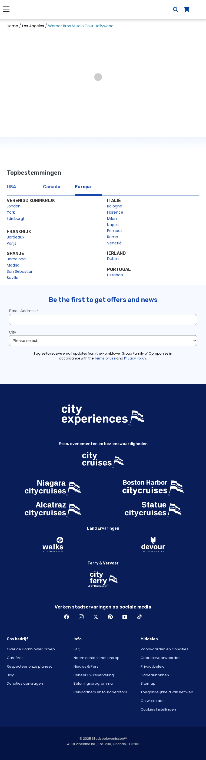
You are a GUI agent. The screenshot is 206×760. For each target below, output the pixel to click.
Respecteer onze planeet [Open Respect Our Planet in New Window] (29, 666)
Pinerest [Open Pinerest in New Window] (110, 616)
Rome (112, 237)
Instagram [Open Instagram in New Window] (81, 616)
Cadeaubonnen (155, 675)
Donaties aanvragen (25, 683)
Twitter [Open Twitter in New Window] (95, 616)
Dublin (113, 258)
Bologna (114, 206)
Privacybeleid (153, 666)
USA (11, 186)
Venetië (114, 243)
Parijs (11, 243)
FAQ (77, 649)
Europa (83, 186)
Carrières (15, 657)
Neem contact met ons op (96, 657)
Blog (11, 675)
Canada (51, 186)
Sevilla (12, 277)
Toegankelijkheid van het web (167, 692)
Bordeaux (15, 237)
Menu (6, 9)
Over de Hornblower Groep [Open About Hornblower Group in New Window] (31, 649)
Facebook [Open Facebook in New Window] (66, 616)
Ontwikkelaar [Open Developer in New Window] (152, 700)
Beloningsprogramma (93, 683)
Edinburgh (16, 218)
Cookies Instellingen (158, 709)
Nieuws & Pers (86, 666)
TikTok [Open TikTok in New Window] (139, 616)
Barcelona (16, 259)
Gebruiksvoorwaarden (161, 657)
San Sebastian (20, 271)
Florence (115, 212)
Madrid (13, 265)
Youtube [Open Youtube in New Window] (124, 616)
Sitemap (148, 683)
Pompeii (114, 230)
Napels (113, 224)
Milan (112, 218)
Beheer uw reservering (94, 675)
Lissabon (115, 275)
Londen (14, 206)
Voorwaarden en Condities (164, 649)
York (11, 212)
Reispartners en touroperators (100, 692)
